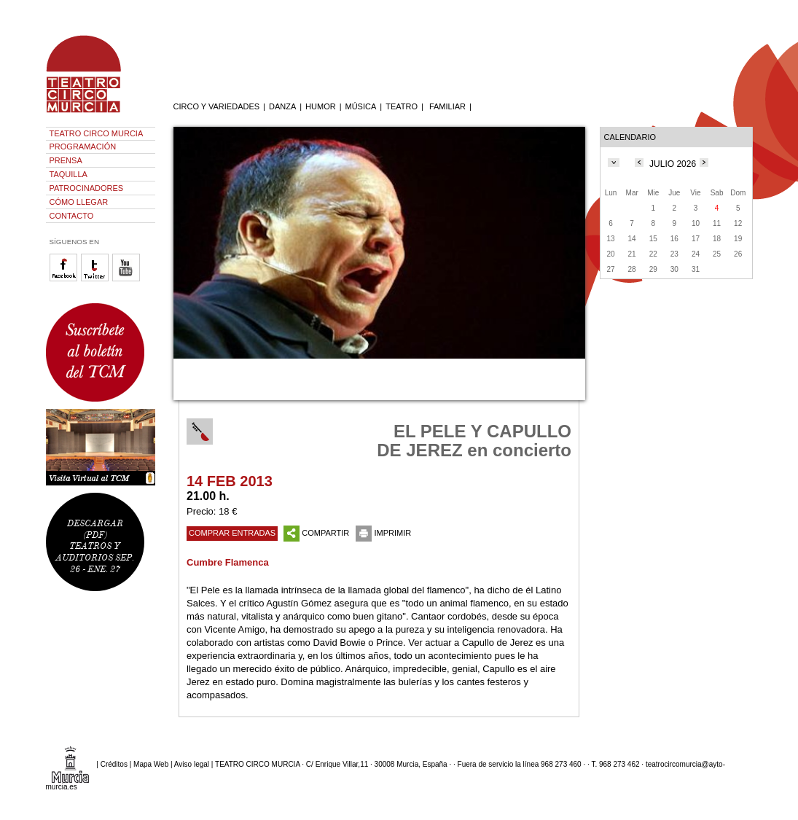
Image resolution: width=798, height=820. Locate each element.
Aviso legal (191, 764)
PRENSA (66, 160)
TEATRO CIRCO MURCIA (97, 133)
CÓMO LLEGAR (79, 202)
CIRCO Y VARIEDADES (216, 106)
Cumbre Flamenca (228, 562)
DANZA (282, 106)
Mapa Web (150, 764)
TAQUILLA (68, 174)
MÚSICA (361, 106)
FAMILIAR (447, 106)
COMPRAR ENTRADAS (232, 532)
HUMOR (320, 106)
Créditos (114, 764)
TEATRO (402, 106)
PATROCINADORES (87, 188)
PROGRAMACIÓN (83, 146)
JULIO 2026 (672, 164)
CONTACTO (72, 215)
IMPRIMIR (383, 532)
